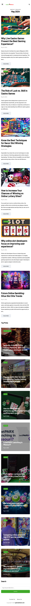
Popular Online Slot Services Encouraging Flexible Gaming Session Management (14, 379)
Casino (5, 71)
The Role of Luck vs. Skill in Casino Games (14, 92)
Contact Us (12, 599)
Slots (5, 362)
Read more (6, 63)
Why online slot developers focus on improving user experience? (14, 243)
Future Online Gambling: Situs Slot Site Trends (13, 294)
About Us (19, 599)
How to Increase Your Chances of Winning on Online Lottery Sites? (12, 193)
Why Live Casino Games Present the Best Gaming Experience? (13, 41)
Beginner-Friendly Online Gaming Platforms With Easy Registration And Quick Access (15, 347)
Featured (6, 221)
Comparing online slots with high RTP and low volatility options (14, 537)
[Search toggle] (29, 4)
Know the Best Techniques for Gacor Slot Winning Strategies (14, 143)
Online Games (7, 330)
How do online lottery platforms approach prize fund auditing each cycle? (15, 410)
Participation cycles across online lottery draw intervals (14, 475)
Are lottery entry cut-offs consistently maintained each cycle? (14, 505)
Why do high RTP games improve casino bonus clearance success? (12, 568)
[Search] (15, 587)
